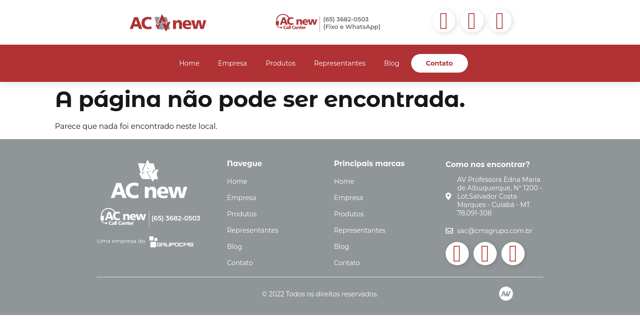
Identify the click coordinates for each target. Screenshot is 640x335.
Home (189, 63)
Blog (392, 63)
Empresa (232, 63)
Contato (439, 63)
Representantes (340, 63)
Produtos (280, 63)
